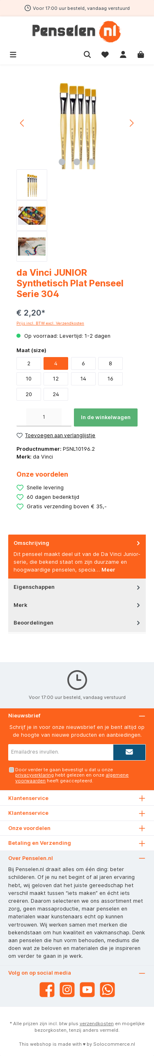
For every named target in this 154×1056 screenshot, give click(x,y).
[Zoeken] (87, 53)
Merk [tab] (78, 605)
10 (29, 379)
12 (56, 379)
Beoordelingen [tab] (78, 622)
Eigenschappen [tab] (78, 587)
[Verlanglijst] (105, 53)
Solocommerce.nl (114, 1044)
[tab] (77, 557)
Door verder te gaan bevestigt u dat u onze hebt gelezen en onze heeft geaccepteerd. (72, 775)
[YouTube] (87, 989)
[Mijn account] (123, 53)
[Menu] (13, 53)
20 (28, 394)
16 (110, 379)
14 (83, 379)
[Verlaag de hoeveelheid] (21, 417)
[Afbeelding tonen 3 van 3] (91, 162)
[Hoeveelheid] (44, 417)
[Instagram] (67, 989)
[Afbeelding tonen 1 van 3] (62, 162)
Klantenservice (28, 813)
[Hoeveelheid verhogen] (66, 417)
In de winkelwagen (106, 417)
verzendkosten (97, 1023)
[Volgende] (131, 123)
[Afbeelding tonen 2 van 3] (77, 162)
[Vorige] (22, 123)
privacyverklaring (34, 775)
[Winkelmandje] (141, 53)
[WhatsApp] (107, 989)
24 (56, 394)
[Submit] (129, 752)
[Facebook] (47, 989)
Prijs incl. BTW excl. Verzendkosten (50, 323)
